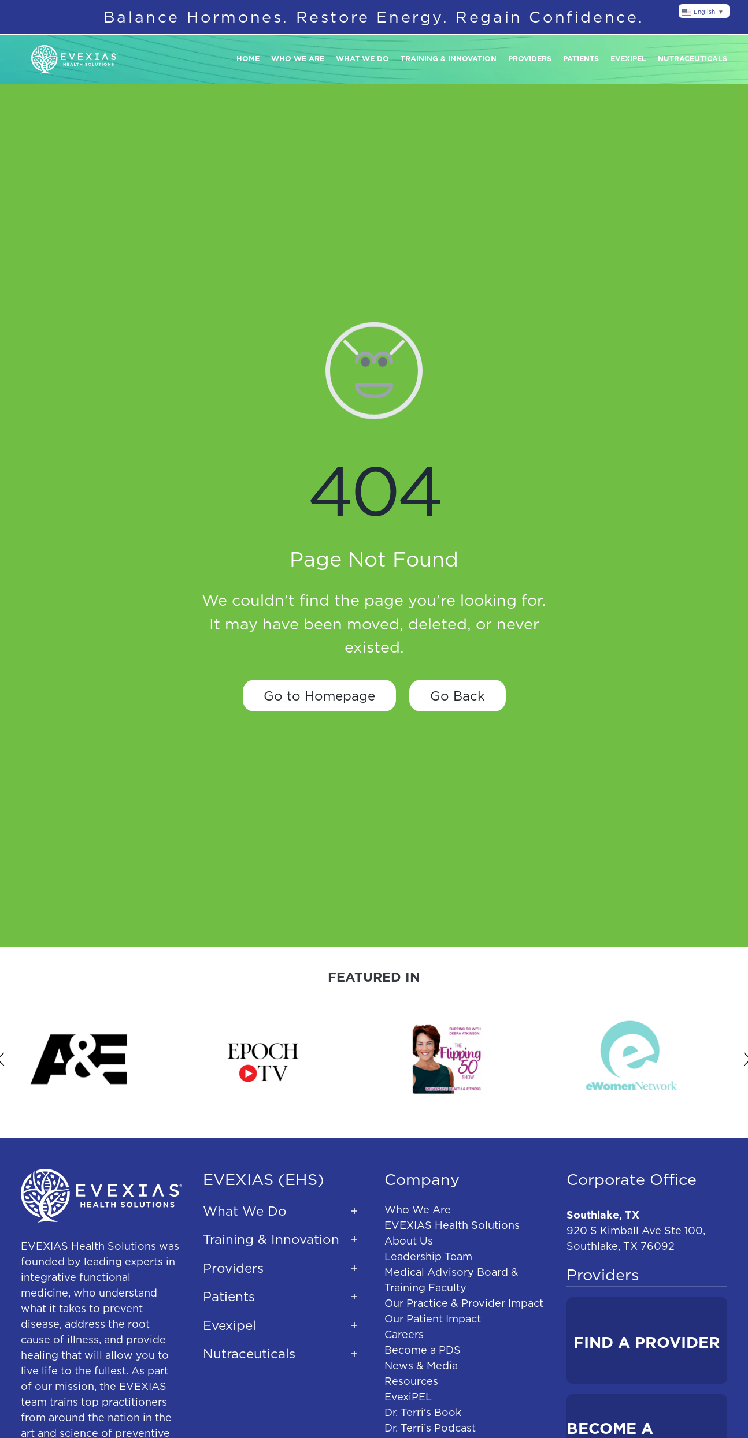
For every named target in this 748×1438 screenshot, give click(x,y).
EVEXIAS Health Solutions (452, 1225)
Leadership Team (428, 1256)
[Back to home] (74, 59)
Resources (411, 1381)
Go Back (457, 696)
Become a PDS (422, 1350)
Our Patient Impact (432, 1319)
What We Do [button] (362, 59)
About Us (408, 1241)
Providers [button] (529, 59)
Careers (404, 1334)
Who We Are (417, 1209)
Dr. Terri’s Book (422, 1412)
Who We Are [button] (297, 59)
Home (248, 59)
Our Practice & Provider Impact (463, 1303)
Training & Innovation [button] (449, 59)
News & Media (421, 1365)
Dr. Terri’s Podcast (430, 1428)
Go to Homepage (319, 696)
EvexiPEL (408, 1396)
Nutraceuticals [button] (692, 59)
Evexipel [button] (628, 59)
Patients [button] (581, 59)
